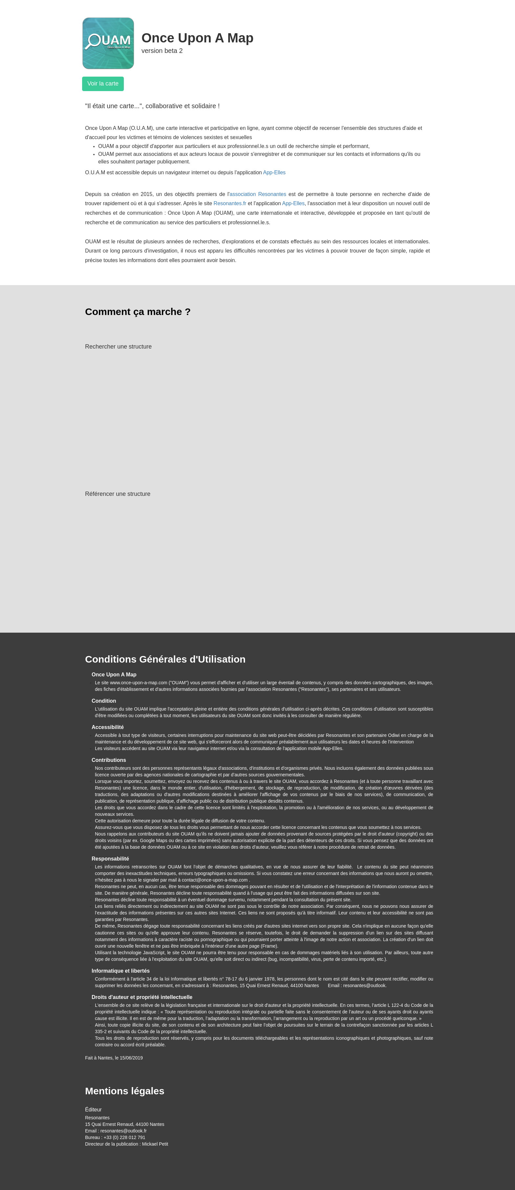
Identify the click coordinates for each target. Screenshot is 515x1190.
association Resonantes (258, 194)
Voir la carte (103, 83)
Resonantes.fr (229, 203)
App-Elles (274, 172)
